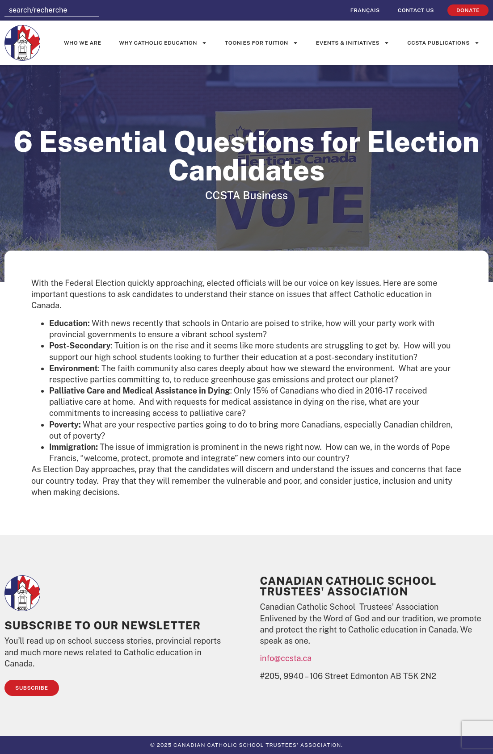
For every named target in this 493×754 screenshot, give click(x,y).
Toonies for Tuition (261, 43)
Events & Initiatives (352, 43)
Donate (468, 10)
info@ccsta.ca (286, 658)
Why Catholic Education (163, 43)
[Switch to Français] (365, 10)
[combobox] (51, 10)
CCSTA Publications (443, 43)
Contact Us (416, 10)
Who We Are (82, 43)
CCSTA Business (246, 195)
